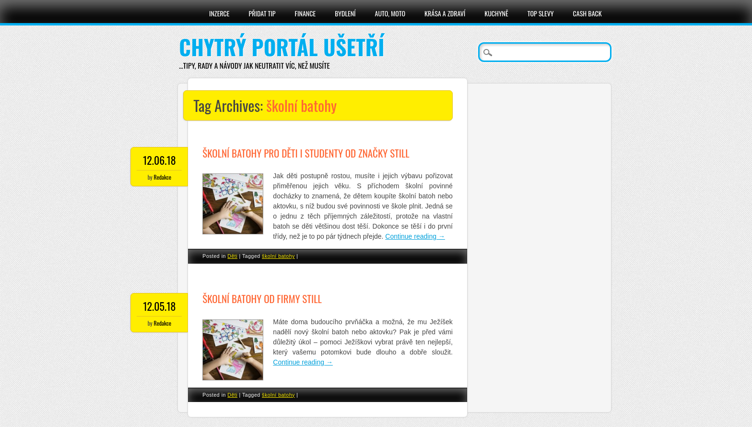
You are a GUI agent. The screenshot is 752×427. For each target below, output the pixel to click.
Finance (305, 13)
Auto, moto (390, 13)
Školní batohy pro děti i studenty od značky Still (305, 153)
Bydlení (345, 13)
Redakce (162, 177)
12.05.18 (159, 306)
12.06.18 (159, 160)
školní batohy (278, 256)
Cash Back (587, 13)
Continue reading (415, 236)
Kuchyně (496, 13)
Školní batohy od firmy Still (262, 298)
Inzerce (219, 13)
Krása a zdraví (444, 13)
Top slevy (541, 13)
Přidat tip (262, 13)
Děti (232, 256)
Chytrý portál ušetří (281, 46)
